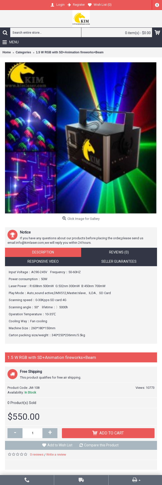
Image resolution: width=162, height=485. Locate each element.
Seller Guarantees (119, 261)
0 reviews (36, 454)
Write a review (56, 454)
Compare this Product (101, 445)
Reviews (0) (119, 252)
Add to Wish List (59, 445)
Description (43, 252)
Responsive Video (43, 261)
